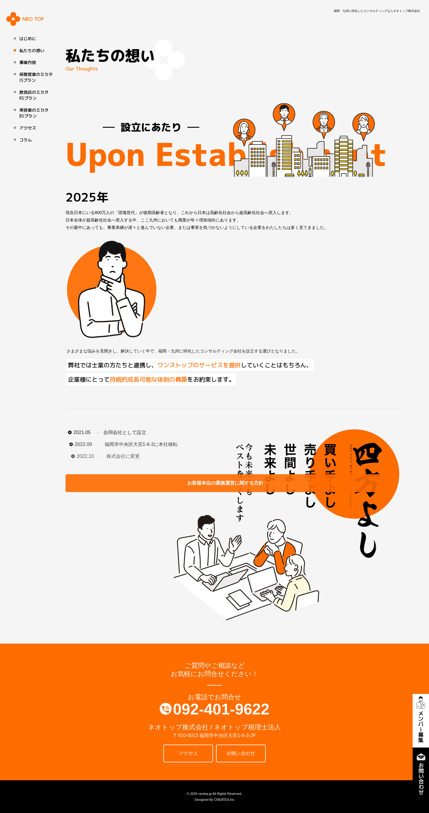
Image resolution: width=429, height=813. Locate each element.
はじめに (27, 38)
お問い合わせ (421, 774)
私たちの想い (31, 50)
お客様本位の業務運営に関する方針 (107, 483)
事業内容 (27, 62)
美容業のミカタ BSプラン (34, 113)
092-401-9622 (221, 709)
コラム (25, 140)
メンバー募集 (421, 721)
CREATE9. (222, 799)
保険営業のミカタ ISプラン (36, 77)
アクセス (27, 128)
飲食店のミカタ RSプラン (34, 95)
